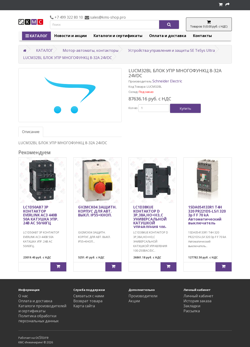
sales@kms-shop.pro (107, 17)
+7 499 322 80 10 (68, 17)
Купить (185, 108)
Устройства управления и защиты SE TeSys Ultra (171, 50)
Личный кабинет (198, 295)
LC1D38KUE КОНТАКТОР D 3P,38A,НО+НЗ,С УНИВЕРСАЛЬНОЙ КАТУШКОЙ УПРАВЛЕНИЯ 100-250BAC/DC (150, 219)
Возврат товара (87, 300)
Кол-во (133, 108)
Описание (31, 131)
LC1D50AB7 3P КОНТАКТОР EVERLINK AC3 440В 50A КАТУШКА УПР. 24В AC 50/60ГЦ (40, 215)
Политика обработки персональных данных (38, 318)
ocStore (42, 337)
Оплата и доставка (167, 35)
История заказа (197, 300)
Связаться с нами (88, 295)
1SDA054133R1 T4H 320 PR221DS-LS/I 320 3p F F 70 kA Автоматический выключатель (207, 215)
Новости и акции (70, 35)
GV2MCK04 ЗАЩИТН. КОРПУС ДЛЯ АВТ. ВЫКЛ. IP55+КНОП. (97, 211)
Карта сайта (84, 305)
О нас (23, 295)
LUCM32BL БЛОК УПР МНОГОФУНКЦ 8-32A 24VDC (67, 57)
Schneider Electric (167, 81)
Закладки (191, 305)
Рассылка (191, 310)
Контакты (202, 35)
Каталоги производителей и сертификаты (42, 308)
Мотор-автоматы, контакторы (90, 50)
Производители (143, 295)
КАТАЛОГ (36, 35)
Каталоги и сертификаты (118, 35)
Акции (134, 300)
